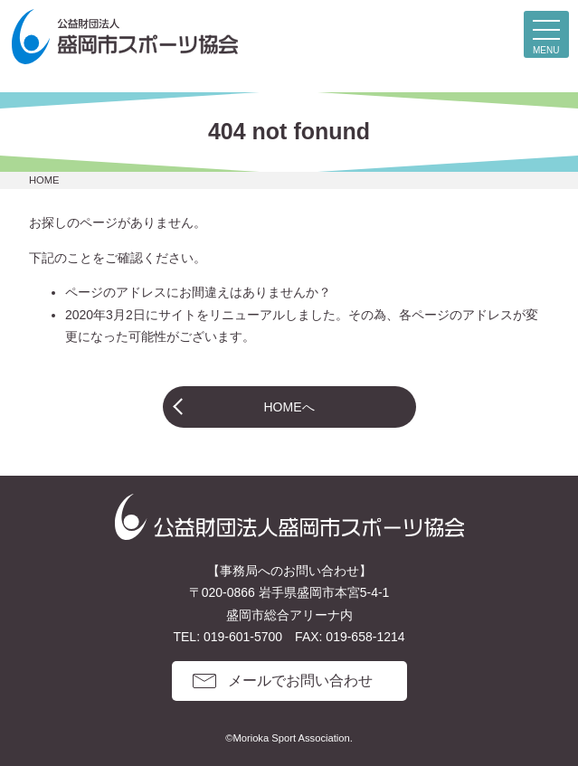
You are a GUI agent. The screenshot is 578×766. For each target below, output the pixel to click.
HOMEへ (289, 407)
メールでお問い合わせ (300, 680)
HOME (44, 180)
